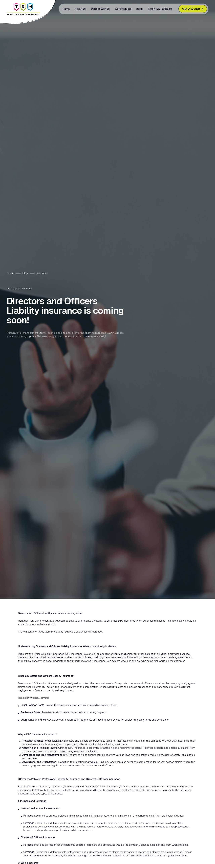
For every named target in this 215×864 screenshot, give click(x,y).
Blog (25, 273)
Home (66, 9)
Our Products (123, 9)
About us (80, 9)
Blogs (139, 9)
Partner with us (100, 9)
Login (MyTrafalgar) (160, 9)
